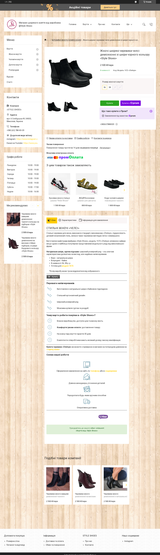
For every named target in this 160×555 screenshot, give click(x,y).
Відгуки (10, 77)
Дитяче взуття (15, 65)
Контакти (116, 24)
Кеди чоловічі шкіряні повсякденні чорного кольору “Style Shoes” (114, 200)
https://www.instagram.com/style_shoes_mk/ (27, 139)
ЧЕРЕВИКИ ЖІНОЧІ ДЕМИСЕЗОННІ (66, 40)
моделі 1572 (67, 266)
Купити (110, 103)
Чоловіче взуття (16, 59)
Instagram (128, 541)
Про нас (101, 24)
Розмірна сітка (12, 541)
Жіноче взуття (15, 54)
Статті (9, 82)
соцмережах (111, 371)
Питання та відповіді (15, 545)
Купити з (130, 103)
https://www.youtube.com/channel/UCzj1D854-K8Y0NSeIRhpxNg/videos (31, 143)
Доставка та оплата (55, 541)
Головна (72, 24)
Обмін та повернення (55, 545)
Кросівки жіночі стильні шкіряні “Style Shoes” (59, 199)
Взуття (86, 24)
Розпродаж (14, 70)
